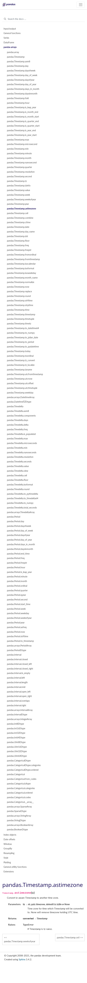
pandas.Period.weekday (18, 613)
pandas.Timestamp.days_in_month (23, 89)
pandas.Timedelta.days (17, 420)
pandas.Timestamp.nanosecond (22, 162)
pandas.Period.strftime (17, 636)
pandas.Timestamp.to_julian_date (22, 337)
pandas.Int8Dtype (15, 724)
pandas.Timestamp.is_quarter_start (23, 126)
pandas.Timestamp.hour (18, 103)
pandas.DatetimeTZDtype (19, 402)
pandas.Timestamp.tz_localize (20, 365)
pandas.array (13, 52)
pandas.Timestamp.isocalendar (21, 264)
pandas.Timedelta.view (17, 471)
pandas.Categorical (16, 774)
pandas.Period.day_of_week (20, 530)
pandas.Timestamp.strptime (20, 305)
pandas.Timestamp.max (18, 139)
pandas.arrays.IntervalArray (20, 710)
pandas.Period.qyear (16, 595)
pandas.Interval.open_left (19, 691)
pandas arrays (10, 47)
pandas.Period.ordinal (17, 586)
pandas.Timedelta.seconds (19, 461)
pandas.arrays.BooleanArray (20, 825)
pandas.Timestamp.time (18, 310)
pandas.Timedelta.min (17, 448)
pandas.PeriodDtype (16, 650)
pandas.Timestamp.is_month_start (23, 116)
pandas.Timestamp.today (18, 351)
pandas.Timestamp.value (18, 190)
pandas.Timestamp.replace (19, 291)
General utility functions (15, 867)
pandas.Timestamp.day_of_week (22, 75)
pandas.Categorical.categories (21, 788)
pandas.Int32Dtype (16, 733)
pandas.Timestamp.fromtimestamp (23, 259)
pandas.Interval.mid (16, 687)
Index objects (10, 835)
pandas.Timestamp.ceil (17, 213)
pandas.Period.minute (17, 576)
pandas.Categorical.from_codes (21, 779)
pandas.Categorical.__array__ (20, 802)
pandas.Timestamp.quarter (19, 167)
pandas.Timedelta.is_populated (21, 434)
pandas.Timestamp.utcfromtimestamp (25, 374)
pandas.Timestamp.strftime (19, 300)
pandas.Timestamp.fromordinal (21, 254)
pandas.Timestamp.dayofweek (21, 70)
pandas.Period (13, 517)
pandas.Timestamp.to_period (20, 342)
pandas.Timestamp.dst (17, 236)
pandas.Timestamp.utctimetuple (22, 388)
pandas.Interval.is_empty (18, 673)
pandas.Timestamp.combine (20, 218)
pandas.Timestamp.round (19, 296)
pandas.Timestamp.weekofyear (21, 199)
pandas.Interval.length (17, 682)
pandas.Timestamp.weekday (20, 392)
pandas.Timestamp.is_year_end (21, 130)
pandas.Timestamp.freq (18, 245)
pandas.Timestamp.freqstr (19, 250)
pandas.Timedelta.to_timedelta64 (22, 498)
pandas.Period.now (16, 632)
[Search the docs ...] (43, 19)
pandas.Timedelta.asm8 (18, 411)
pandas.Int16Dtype (16, 728)
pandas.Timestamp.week (18, 195)
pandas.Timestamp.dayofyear (20, 80)
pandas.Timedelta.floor (17, 480)
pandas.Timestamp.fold (18, 98)
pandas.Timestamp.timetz (19, 323)
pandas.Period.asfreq (17, 627)
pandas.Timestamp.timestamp (21, 314)
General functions (12, 33)
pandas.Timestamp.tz (17, 181)
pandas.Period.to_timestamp (20, 641)
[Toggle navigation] (80, 5)
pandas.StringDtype (16, 820)
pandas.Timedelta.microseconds (22, 443)
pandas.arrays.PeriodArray (19, 645)
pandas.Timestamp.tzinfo (18, 185)
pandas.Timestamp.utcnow (19, 379)
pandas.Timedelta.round (18, 489)
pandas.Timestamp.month (19, 158)
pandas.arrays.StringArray (19, 816)
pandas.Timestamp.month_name (22, 277)
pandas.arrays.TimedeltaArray (21, 512)
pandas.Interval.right (16, 705)
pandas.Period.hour (16, 567)
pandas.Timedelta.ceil (17, 475)
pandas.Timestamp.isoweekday (21, 273)
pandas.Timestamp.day (17, 66)
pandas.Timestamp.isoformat (20, 268)
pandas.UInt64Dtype (17, 756)
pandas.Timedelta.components (21, 415)
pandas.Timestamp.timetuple (20, 319)
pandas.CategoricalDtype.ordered (22, 770)
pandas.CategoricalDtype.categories (24, 765)
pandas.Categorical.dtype (19, 783)
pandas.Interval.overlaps (18, 701)
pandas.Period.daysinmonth (20, 549)
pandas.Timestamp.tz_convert (21, 360)
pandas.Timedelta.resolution (20, 457)
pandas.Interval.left (16, 678)
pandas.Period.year (16, 622)
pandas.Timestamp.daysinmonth (22, 93)
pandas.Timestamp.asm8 (18, 61)
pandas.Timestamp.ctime (18, 222)
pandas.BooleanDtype (17, 829)
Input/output (10, 29)
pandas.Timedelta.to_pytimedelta (22, 494)
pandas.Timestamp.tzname (19, 369)
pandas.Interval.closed (17, 659)
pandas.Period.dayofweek (19, 526)
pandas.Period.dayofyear (18, 535)
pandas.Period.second (17, 599)
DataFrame (9, 42)
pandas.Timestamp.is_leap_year (21, 107)
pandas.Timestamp (16, 57)
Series (6, 38)
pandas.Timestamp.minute (19, 153)
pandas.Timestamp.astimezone (21, 208)
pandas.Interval (14, 655)
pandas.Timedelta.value (18, 466)
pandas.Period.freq (16, 558)
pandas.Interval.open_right (19, 696)
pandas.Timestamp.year (18, 204)
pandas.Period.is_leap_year (19, 572)
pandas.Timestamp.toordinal (20, 356)
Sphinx (22, 959)
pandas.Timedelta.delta (17, 425)
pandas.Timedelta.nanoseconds (21, 452)
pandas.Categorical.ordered (20, 793)
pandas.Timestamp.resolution (21, 172)
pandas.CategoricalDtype (19, 760)
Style (6, 858)
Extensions (9, 871)
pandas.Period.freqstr (17, 563)
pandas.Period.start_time (18, 604)
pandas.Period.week (16, 609)
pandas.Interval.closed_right (20, 668)
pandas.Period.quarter (17, 590)
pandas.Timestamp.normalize (20, 282)
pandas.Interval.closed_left (19, 664)
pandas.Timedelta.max (17, 438)
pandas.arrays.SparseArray (19, 806)
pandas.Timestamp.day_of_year (21, 84)
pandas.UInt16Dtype (17, 747)
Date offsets (9, 839)
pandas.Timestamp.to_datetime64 (23, 328)
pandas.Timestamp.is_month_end (22, 112)
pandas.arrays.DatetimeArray (20, 397)
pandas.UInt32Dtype (17, 751)
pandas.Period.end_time (18, 553)
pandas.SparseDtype (16, 811)
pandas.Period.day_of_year (19, 540)
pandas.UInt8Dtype (16, 742)
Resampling (9, 853)
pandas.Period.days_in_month (21, 544)
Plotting (7, 862)
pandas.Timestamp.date (18, 227)
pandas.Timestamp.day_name (21, 231)
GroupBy (8, 848)
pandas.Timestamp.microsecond (22, 144)
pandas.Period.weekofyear (19, 618)
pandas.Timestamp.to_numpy (21, 333)
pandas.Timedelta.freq (17, 429)
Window (8, 844)
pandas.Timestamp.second (19, 176)
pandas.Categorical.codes (19, 797)
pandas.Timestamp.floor (18, 241)
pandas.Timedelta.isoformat (20, 484)
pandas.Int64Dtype (16, 737)
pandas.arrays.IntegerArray (19, 719)
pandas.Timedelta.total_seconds (22, 507)
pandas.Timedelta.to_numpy (20, 503)
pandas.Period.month (17, 581)
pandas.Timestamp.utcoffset (20, 383)
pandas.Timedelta (15, 406)
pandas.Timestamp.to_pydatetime (23, 346)
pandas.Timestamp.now (18, 287)
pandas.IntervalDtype (17, 714)
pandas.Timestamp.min (18, 149)
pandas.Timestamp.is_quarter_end (23, 121)
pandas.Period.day (15, 521)
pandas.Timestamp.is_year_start (22, 135)
